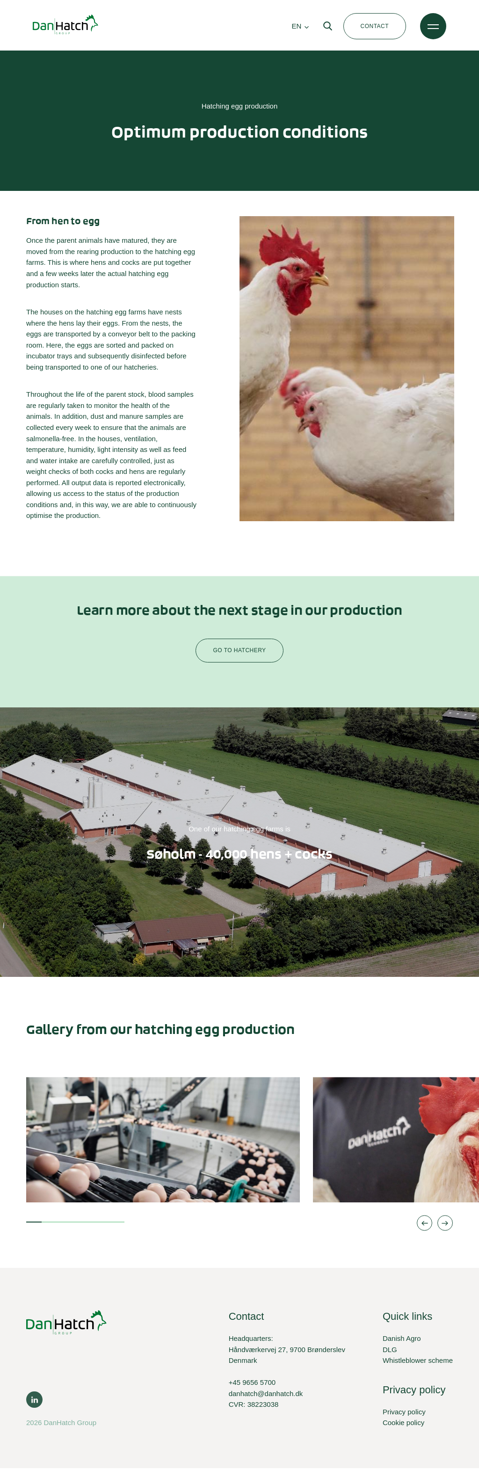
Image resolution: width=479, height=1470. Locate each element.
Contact (375, 26)
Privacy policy (404, 1413)
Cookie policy (403, 1424)
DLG (390, 1351)
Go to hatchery (239, 652)
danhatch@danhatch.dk (266, 1395)
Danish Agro (402, 1340)
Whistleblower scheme (418, 1362)
